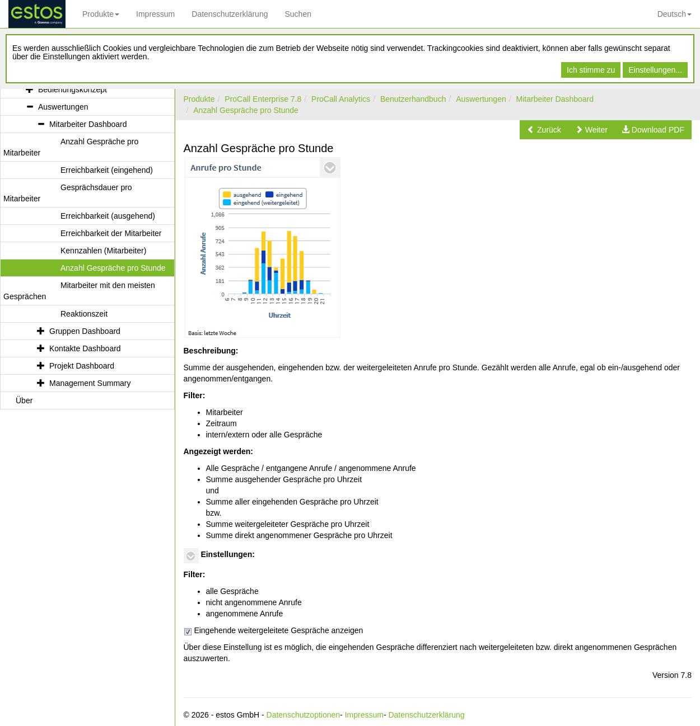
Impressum (155, 14)
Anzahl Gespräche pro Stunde (245, 110)
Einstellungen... (655, 69)
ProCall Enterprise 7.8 (263, 99)
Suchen (297, 14)
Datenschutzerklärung (230, 14)
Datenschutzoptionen (303, 714)
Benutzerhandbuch (413, 99)
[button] (544, 129)
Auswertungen (481, 99)
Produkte (100, 14)
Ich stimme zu (591, 69)
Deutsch (674, 14)
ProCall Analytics (340, 99)
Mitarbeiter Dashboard (555, 99)
